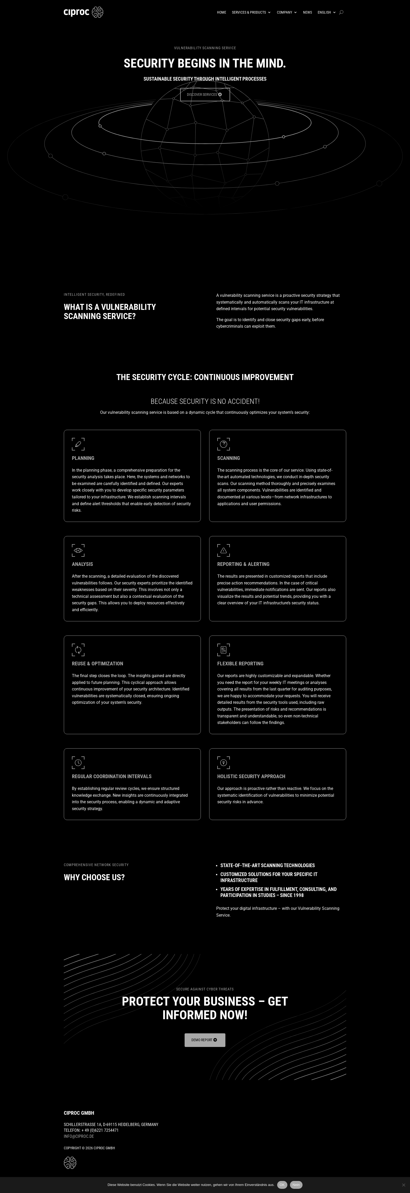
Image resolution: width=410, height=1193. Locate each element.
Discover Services (202, 95)
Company (284, 13)
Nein (296, 1185)
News (307, 13)
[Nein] (403, 1185)
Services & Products (249, 13)
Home (221, 13)
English (324, 13)
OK (282, 1185)
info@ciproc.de (79, 1136)
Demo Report (201, 1041)
